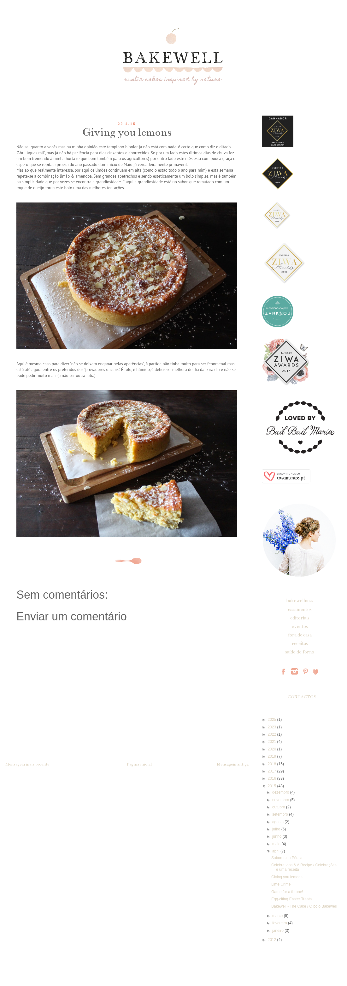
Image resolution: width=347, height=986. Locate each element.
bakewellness (299, 600)
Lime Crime (281, 884)
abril (276, 851)
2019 (272, 756)
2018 (272, 764)
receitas (300, 643)
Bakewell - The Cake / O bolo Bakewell (304, 906)
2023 (272, 727)
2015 (272, 786)
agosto (278, 822)
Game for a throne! (287, 892)
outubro (279, 807)
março (278, 916)
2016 (272, 778)
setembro (280, 814)
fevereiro (280, 923)
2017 (272, 771)
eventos (300, 626)
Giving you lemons (287, 877)
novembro (281, 800)
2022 (272, 734)
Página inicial (139, 764)
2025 (272, 719)
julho (276, 829)
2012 (272, 940)
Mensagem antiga (233, 764)
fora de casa (300, 635)
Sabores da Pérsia (287, 858)
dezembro (281, 792)
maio (276, 844)
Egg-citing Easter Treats (291, 899)
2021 (272, 741)
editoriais (299, 618)
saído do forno (299, 652)
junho (277, 836)
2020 (272, 749)
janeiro (278, 930)
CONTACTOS (302, 696)
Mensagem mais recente (27, 764)
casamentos (300, 609)
